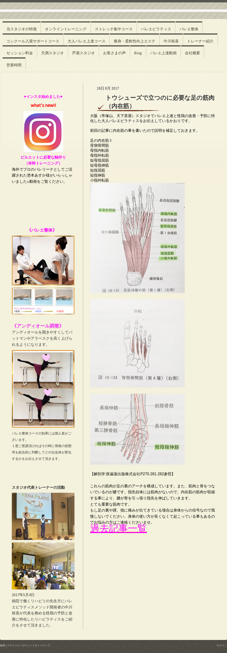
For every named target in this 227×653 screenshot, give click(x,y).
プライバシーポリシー (20, 645)
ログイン (222, 645)
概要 (2, 645)
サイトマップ (42, 645)
